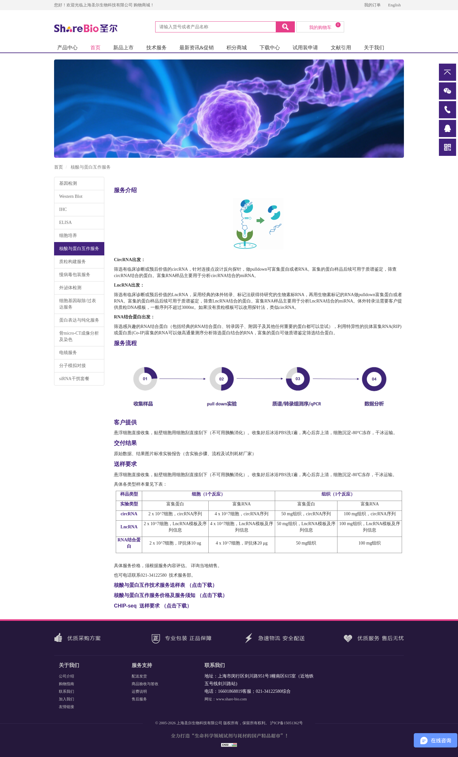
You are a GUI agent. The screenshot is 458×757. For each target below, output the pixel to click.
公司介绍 (66, 676)
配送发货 (139, 676)
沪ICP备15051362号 (286, 723)
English (394, 5)
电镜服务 (68, 352)
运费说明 (139, 691)
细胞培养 (68, 235)
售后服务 (139, 699)
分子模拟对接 (72, 365)
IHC (63, 209)
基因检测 (68, 183)
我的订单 (373, 5)
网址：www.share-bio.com (226, 699)
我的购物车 (325, 26)
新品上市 (123, 47)
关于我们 (374, 47)
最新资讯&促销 (196, 47)
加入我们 (66, 699)
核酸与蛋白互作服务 (79, 248)
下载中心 (270, 47)
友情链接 (66, 707)
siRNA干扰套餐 (74, 378)
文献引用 (341, 47)
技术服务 (156, 47)
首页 (95, 47)
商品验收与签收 (145, 684)
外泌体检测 (70, 287)
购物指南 (66, 684)
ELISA (65, 222)
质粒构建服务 (72, 261)
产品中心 (67, 47)
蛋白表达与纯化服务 (79, 320)
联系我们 (66, 691)
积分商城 (236, 47)
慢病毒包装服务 (74, 274)
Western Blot (70, 196)
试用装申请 (305, 47)
